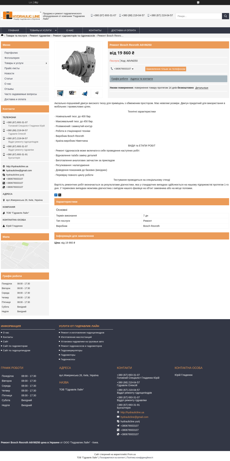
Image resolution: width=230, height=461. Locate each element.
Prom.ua (132, 454)
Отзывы (9, 88)
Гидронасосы (68, 359)
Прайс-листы (12, 68)
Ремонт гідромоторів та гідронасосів (74, 35)
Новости (9, 73)
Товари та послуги (16, 35)
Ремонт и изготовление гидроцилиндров (82, 332)
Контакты (95, 30)
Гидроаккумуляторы (71, 350)
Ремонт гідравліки (40, 35)
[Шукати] (225, 16)
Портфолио (11, 52)
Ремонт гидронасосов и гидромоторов (81, 346)
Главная (13, 30)
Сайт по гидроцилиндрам (16, 350)
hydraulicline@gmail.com (19, 170)
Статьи (8, 78)
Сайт (5, 341)
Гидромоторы (68, 355)
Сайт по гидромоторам (15, 346)
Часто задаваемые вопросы (20, 94)
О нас (70, 30)
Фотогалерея (11, 57)
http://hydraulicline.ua (17, 166)
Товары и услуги (41, 30)
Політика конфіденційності (140, 457)
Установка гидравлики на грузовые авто (82, 341)
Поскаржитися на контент (112, 457)
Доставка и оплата (123, 30)
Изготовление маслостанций (76, 337)
